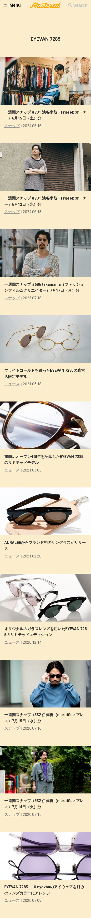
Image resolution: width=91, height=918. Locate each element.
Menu (15, 5)
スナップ (12, 126)
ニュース (12, 384)
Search (80, 5)
